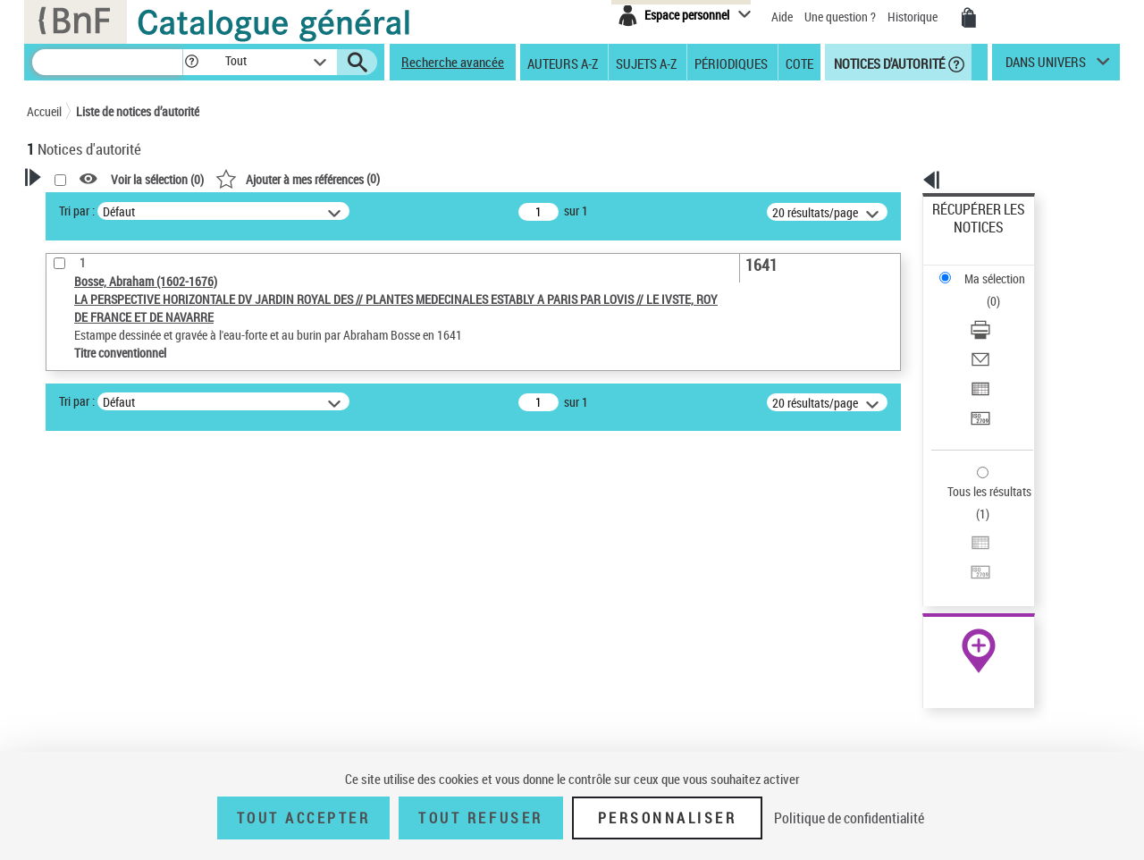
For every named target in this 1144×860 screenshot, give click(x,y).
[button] (191, 62)
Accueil (44, 111)
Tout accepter (304, 818)
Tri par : (306, 210)
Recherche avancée (452, 62)
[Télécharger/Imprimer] (1002, 269)
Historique (913, 16)
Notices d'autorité (888, 63)
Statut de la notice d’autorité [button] (123, 619)
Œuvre (68, 565)
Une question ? (840, 16)
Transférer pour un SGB (992, 333)
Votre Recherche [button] (100, 207)
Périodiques (731, 63)
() (527, 178)
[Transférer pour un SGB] (1002, 333)
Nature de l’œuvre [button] (93, 649)
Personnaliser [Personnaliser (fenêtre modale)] (667, 818)
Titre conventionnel (109, 592)
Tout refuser (480, 818)
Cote (799, 63)
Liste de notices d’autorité (137, 111)
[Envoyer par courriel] (1002, 290)
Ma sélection (966, 237)
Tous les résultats (978, 382)
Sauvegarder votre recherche (138, 470)
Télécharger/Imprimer (988, 268)
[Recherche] (107, 62)
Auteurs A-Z (562, 63)
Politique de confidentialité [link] (849, 818)
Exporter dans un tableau (997, 311)
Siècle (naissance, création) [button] (121, 709)
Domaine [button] (69, 738)
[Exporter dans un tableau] (1002, 312)
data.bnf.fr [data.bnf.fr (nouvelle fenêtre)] (921, 547)
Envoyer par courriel (984, 290)
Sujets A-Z (646, 63)
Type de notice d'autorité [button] (113, 537)
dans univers (1045, 66)
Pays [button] (58, 678)
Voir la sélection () (387, 179)
